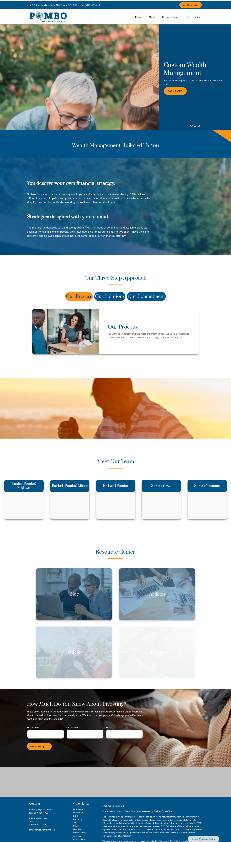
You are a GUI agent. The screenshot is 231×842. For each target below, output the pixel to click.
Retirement (78, 808)
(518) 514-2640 (90, 4)
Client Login (190, 4)
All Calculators (79, 838)
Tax (74, 822)
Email (108, 726)
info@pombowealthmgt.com (42, 829)
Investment (78, 812)
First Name (33, 726)
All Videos (77, 835)
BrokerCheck (168, 810)
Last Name (72, 726)
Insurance (77, 818)
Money (76, 825)
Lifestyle (77, 828)
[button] (138, 16)
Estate (76, 815)
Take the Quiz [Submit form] (39, 745)
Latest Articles (79, 831)
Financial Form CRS (115, 805)
